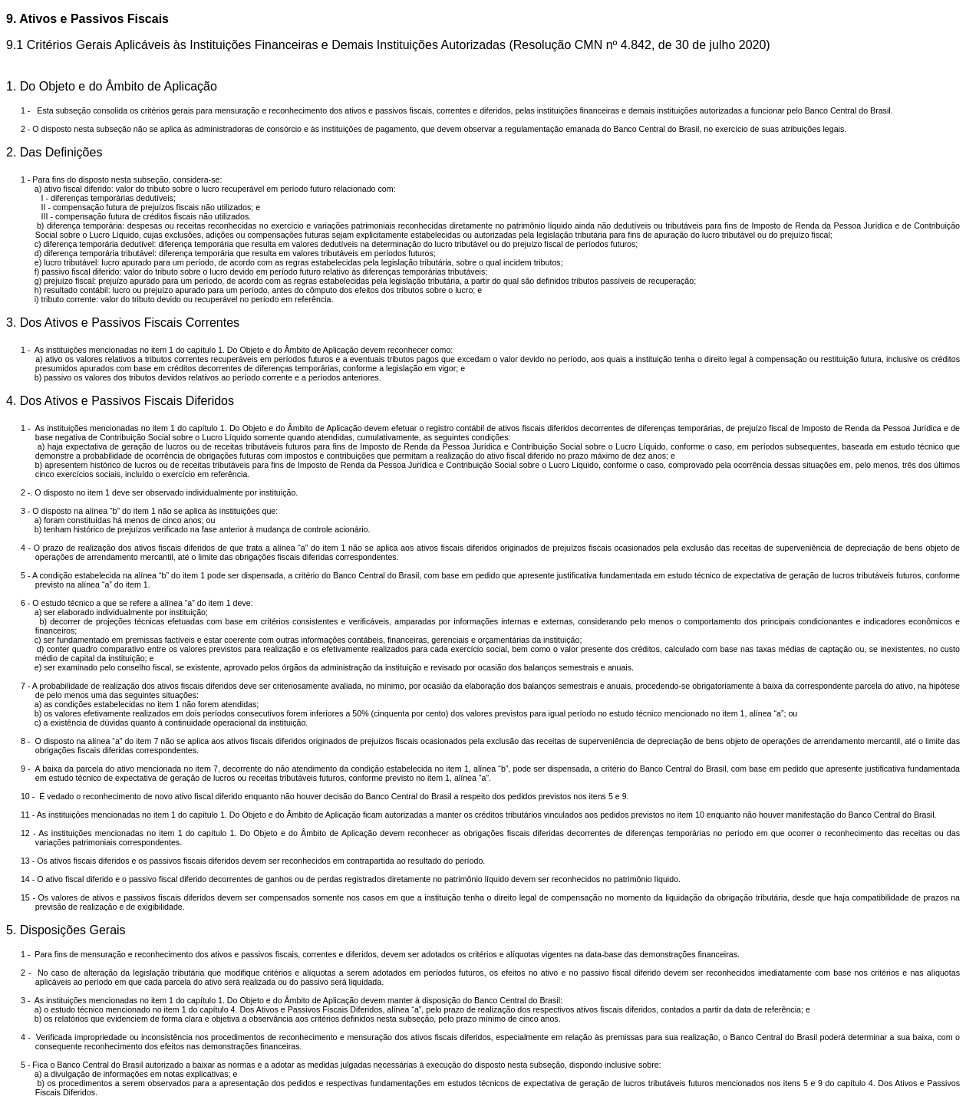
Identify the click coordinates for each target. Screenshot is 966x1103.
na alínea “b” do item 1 (115, 510)
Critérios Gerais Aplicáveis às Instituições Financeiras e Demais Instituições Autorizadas (266, 44)
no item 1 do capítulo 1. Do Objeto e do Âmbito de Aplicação (262, 833)
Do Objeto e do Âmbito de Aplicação (118, 86)
